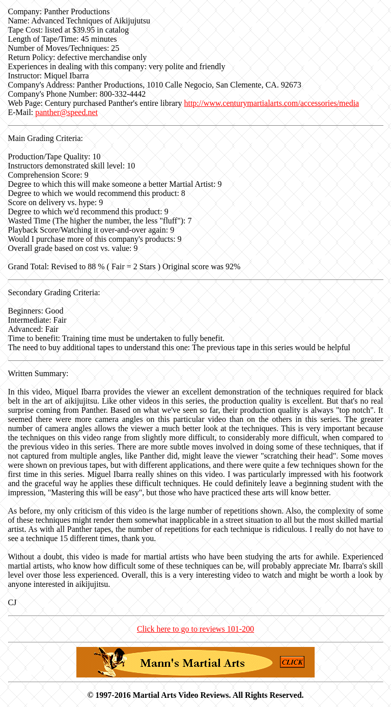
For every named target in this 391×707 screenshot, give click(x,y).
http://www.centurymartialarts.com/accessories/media (271, 103)
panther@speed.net (66, 112)
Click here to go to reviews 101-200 (195, 629)
